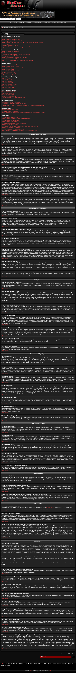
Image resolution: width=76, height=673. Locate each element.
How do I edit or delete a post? (10, 66)
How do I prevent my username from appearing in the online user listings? (22, 42)
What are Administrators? (8, 91)
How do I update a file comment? (10, 121)
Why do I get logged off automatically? (12, 41)
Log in (64, 22)
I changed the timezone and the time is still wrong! (15, 54)
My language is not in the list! (9, 56)
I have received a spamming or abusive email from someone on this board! (22, 105)
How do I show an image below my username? (14, 57)
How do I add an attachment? (9, 117)
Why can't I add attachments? (9, 124)
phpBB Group (50, 507)
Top (38, 672)
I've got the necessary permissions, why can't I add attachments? (19, 126)
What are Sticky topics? (8, 86)
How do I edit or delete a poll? (10, 71)
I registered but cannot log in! (9, 45)
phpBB (31, 670)
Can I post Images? (7, 83)
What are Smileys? (6, 81)
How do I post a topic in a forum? (10, 65)
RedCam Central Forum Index (12, 27)
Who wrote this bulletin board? (10, 109)
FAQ (11, 22)
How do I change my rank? (9, 59)
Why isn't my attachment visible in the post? (13, 123)
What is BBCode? (6, 78)
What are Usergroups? (7, 94)
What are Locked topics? (8, 87)
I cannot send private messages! (10, 102)
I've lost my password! (7, 44)
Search (15, 22)
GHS (50, 670)
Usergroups (28, 22)
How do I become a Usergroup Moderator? (13, 97)
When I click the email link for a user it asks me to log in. (17, 60)
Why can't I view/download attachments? (13, 129)
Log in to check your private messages (52, 22)
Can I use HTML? (6, 80)
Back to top (4, 144)
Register (35, 22)
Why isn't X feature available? (9, 111)
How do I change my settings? (10, 51)
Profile (39, 22)
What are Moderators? (7, 93)
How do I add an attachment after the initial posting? (16, 118)
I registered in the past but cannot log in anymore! (15, 47)
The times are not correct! (8, 53)
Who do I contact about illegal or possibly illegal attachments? (19, 130)
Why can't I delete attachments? (10, 127)
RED (1, 664)
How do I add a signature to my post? (12, 68)
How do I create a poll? (8, 69)
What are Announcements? (9, 84)
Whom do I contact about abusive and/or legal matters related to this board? (23, 112)
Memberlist (21, 22)
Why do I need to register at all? (10, 39)
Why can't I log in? (6, 38)
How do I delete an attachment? (10, 120)
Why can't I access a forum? (9, 72)
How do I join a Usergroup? (9, 96)
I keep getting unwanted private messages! (13, 103)
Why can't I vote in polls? (8, 74)
